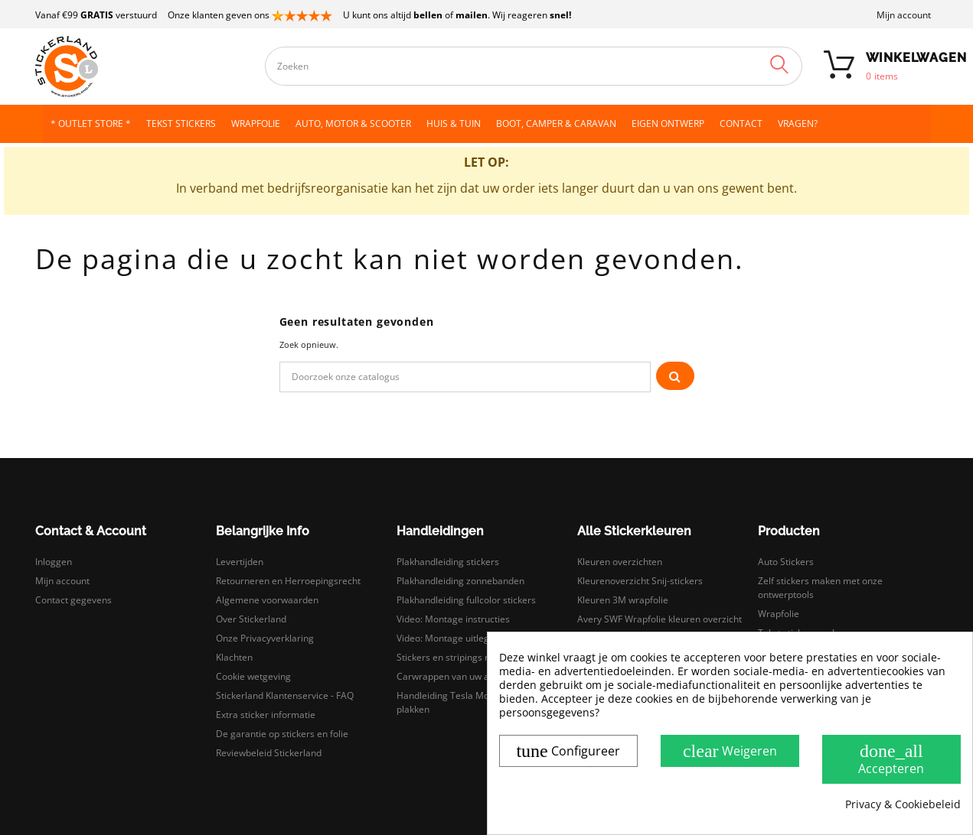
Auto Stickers (786, 561)
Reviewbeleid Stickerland (269, 752)
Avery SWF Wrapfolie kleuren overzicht (659, 618)
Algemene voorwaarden (267, 599)
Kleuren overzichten (619, 561)
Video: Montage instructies (453, 618)
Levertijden (239, 561)
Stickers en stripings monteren (462, 657)
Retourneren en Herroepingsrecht (288, 580)
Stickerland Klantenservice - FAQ (285, 695)
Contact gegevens (73, 599)
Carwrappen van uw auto (450, 676)
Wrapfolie (778, 613)
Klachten (234, 657)
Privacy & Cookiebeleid (903, 804)
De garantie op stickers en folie (282, 733)
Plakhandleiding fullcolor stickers (466, 599)
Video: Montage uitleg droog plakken (474, 638)
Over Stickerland (251, 618)
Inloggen (53, 561)
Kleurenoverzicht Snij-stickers (640, 580)
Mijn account (904, 14)
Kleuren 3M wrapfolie (622, 599)
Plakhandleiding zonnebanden (460, 580)
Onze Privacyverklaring (265, 638)
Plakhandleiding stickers (448, 561)
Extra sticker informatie (265, 714)
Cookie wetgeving (253, 676)
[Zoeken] (465, 377)
